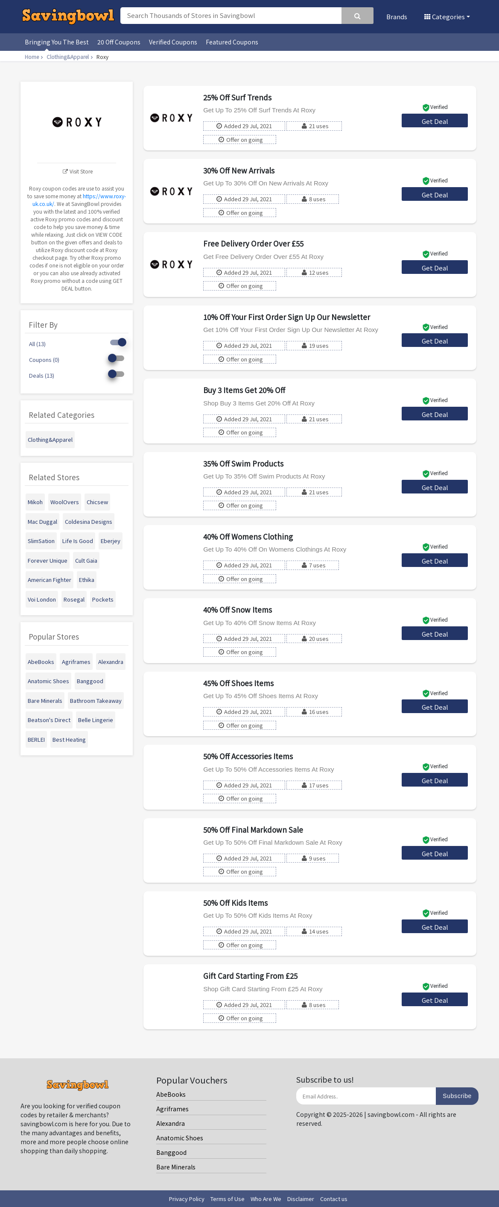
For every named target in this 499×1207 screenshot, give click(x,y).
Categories (444, 16)
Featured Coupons (232, 42)
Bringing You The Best (57, 42)
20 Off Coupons (118, 42)
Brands (396, 16)
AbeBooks (171, 1094)
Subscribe (457, 1095)
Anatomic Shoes (179, 1138)
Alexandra (170, 1123)
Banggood (171, 1152)
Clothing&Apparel (71, 56)
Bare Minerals (176, 1167)
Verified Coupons (173, 42)
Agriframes (172, 1108)
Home (35, 56)
